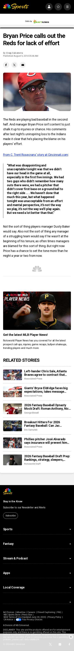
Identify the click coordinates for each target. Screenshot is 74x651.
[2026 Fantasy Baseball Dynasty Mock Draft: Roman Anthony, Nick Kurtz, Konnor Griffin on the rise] (12, 408)
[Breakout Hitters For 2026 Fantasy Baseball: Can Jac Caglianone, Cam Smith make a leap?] (12, 425)
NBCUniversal (22, 625)
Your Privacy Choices (32, 619)
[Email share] (23, 65)
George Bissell (31, 412)
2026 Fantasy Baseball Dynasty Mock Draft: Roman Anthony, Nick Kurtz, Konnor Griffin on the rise (47, 406)
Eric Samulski (30, 429)
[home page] (16, 6)
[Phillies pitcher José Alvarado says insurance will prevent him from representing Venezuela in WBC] (12, 442)
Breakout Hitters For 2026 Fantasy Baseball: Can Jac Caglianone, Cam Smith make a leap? (45, 423)
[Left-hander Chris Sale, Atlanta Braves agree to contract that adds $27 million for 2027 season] (12, 375)
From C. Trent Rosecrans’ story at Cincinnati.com (35, 155)
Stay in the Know (12, 501)
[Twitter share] (14, 65)
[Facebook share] (6, 65)
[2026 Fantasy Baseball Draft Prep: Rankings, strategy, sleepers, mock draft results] (12, 460)
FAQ (59, 612)
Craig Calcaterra (14, 53)
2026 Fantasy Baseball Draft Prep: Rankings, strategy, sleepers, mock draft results (47, 458)
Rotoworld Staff (32, 463)
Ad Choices (8, 612)
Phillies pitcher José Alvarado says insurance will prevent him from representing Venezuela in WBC (46, 440)
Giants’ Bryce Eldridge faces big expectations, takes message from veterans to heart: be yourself (45, 389)
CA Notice (8, 619)
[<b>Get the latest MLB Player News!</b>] (37, 311)
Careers (31, 612)
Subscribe (11, 515)
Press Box (27, 614)
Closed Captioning (46, 612)
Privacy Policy (54, 617)
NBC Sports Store (12, 614)
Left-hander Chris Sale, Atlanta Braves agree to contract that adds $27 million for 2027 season (46, 373)
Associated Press (33, 378)
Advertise (21, 612)
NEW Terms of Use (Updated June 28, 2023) (25, 617)
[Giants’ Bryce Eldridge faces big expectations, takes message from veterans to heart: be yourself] (12, 391)
